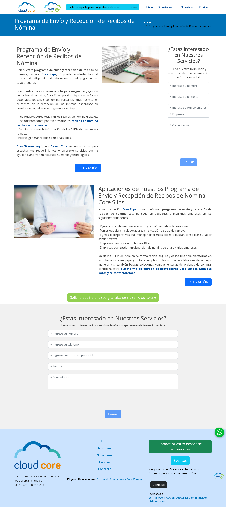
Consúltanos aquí (29, 146)
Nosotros (187, 7)
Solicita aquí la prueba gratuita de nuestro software (103, 7)
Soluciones (104, 455)
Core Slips (48, 74)
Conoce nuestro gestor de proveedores (180, 446)
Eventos (104, 462)
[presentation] (188, 146)
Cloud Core (58, 146)
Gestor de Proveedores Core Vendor (119, 479)
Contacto (205, 7)
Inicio (149, 7)
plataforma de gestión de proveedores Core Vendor (159, 269)
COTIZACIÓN (88, 168)
